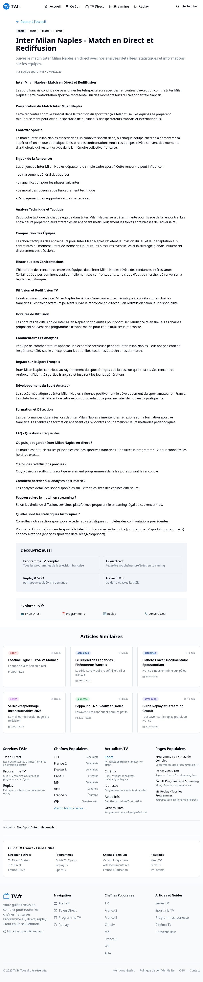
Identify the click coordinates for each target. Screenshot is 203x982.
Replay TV (62, 865)
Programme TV (67, 917)
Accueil (53, 6)
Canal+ (110, 924)
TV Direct (94, 6)
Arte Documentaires (116, 865)
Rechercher (186, 6)
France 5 (111, 939)
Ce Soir (73, 6)
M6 (107, 932)
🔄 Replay (109, 614)
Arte (108, 953)
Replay (141, 6)
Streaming (119, 6)
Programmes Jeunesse (172, 917)
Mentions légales (124, 970)
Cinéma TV (163, 924)
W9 (107, 946)
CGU (182, 970)
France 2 (111, 910)
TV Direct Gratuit (19, 860)
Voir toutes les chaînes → (70, 808)
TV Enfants (157, 870)
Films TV (156, 865)
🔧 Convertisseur (155, 614)
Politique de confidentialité (157, 970)
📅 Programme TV (73, 614)
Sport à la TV (164, 910)
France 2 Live (16, 870)
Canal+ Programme (115, 860)
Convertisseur (165, 932)
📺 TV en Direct (30, 614)
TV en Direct (65, 910)
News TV (156, 860)
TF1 (107, 903)
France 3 (111, 917)
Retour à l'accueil (31, 21)
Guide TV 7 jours (66, 860)
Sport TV (61, 870)
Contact (195, 970)
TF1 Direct (14, 865)
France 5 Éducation (115, 870)
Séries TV (162, 903)
